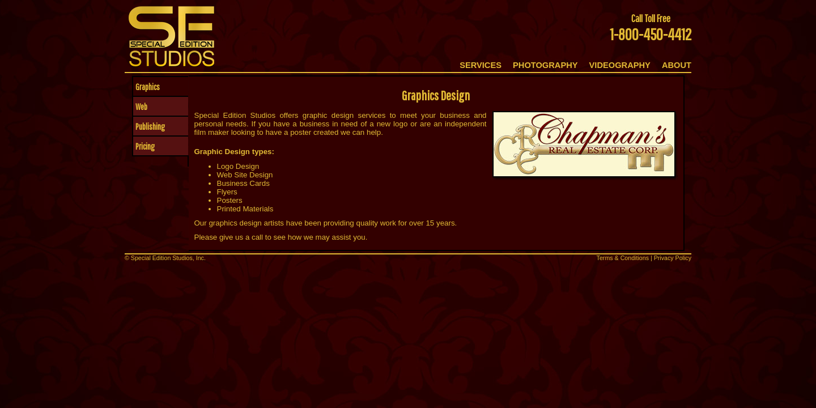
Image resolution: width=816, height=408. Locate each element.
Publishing (149, 126)
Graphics (146, 87)
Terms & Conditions (623, 257)
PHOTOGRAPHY (545, 65)
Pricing (144, 146)
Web (140, 106)
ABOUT (676, 65)
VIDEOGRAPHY (620, 65)
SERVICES (481, 65)
